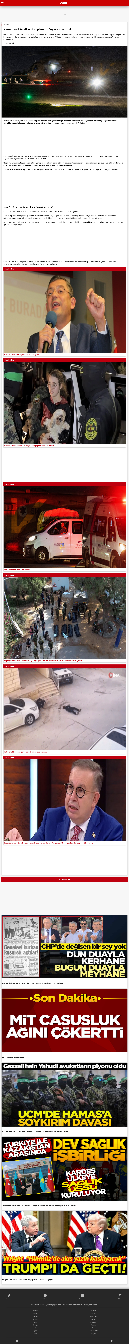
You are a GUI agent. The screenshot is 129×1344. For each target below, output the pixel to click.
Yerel (93, 1328)
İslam (35, 1333)
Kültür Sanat (93, 1331)
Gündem (35, 1310)
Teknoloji (35, 1316)
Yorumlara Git (64, 879)
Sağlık (35, 1328)
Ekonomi (93, 1313)
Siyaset (93, 1310)
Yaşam (93, 1325)
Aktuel (93, 1319)
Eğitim (36, 1331)
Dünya (35, 1313)
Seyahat (35, 1319)
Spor (35, 1322)
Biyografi (93, 1333)
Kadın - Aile (93, 1316)
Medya (35, 1325)
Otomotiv (93, 1322)
